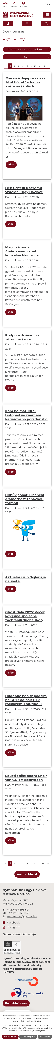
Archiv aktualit (27, 874)
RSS (36, 56)
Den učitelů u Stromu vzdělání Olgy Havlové (24, 190)
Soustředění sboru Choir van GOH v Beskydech (26, 778)
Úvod (6, 31)
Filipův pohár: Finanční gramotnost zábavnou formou (24, 499)
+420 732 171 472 (18, 913)
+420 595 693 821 (18, 909)
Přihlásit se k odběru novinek (29, 49)
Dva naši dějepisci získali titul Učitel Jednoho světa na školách (26, 82)
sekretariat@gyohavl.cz (22, 916)
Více (11, 164)
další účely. (36, 1021)
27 (35, 66)
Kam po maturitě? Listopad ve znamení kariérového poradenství (26, 415)
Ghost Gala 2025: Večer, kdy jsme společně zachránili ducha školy (25, 616)
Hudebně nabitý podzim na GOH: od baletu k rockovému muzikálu (26, 700)
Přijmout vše (10, 1037)
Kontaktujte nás (16, 1003)
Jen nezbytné (28, 1037)
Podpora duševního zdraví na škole (22, 337)
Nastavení (45, 1037)
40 (43, 66)
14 (27, 66)
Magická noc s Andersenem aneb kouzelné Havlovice (22, 251)
